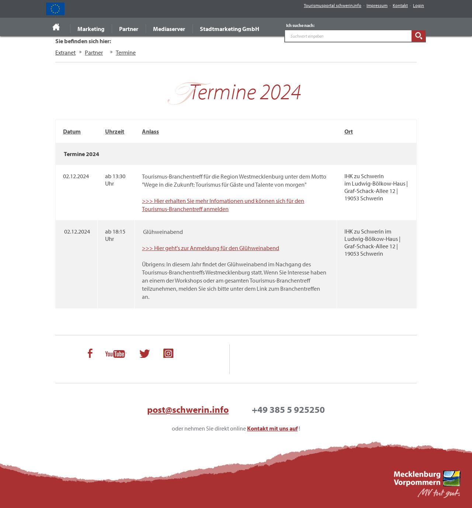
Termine (126, 52)
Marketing (90, 28)
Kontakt (400, 5)
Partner (128, 28)
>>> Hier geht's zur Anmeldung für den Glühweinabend (210, 248)
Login (418, 5)
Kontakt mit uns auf (272, 428)
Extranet (65, 52)
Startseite (56, 26)
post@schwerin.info (188, 409)
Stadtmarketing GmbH (229, 28)
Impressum (377, 5)
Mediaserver (169, 28)
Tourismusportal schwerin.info (332, 5)
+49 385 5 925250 (288, 409)
